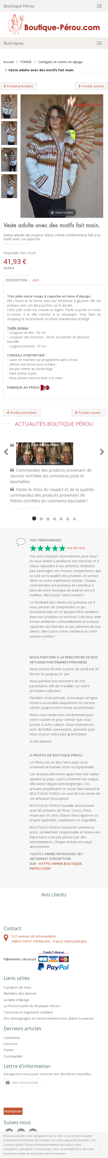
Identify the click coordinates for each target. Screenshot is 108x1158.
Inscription (13, 1111)
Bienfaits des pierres (20, 993)
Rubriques (14, 43)
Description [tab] (16, 280)
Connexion (12, 1037)
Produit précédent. (18, 86)
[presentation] (38, 1099)
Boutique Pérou (19, 6)
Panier (9, 1050)
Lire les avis (76, 547)
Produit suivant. (92, 86)
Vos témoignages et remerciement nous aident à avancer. (49, 1018)
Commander (13, 1056)
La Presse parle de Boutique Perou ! (32, 1005)
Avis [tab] (36, 280)
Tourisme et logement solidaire (28, 1012)
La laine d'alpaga (16, 999)
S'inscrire (11, 1043)
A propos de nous (17, 987)
